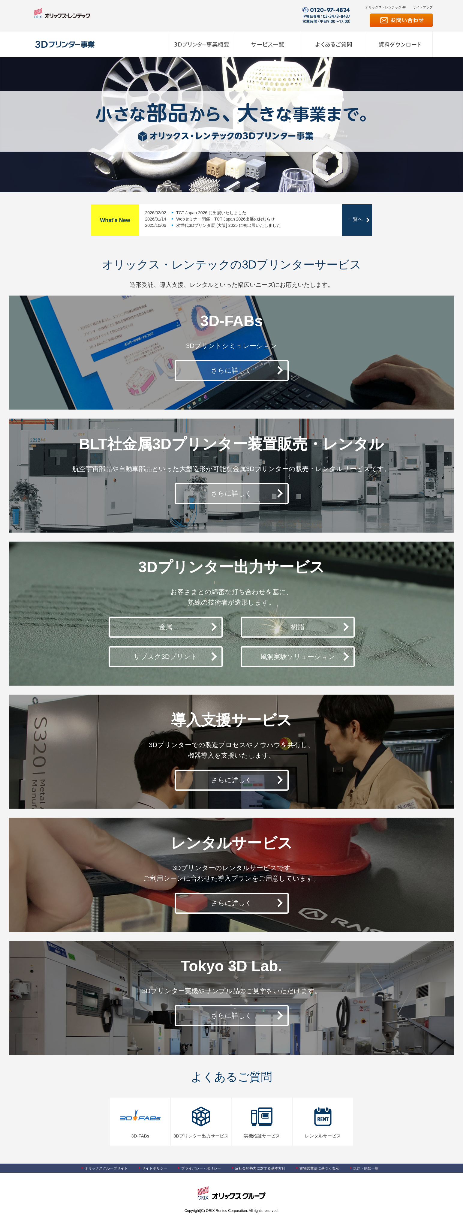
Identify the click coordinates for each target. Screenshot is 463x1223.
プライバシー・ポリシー (201, 1168)
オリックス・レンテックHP (385, 7)
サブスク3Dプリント (165, 656)
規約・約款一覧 (365, 1168)
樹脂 (297, 627)
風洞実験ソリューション (297, 656)
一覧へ (355, 219)
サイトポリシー (154, 1168)
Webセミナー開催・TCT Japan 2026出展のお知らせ (225, 219)
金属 (165, 627)
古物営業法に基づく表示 (319, 1168)
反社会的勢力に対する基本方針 (260, 1168)
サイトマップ (423, 7)
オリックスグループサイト (106, 1168)
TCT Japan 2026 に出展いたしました (210, 212)
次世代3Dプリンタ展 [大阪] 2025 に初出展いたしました (228, 225)
